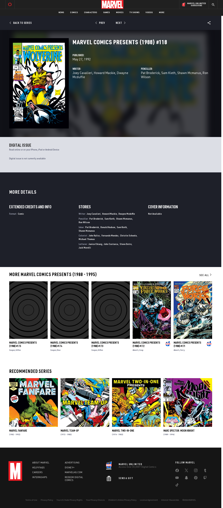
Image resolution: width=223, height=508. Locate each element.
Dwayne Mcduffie (126, 213)
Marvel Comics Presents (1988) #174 (64, 344)
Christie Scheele (128, 235)
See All (205, 275)
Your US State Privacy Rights (70, 500)
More (162, 12)
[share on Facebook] (177, 471)
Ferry (182, 350)
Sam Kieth (168, 73)
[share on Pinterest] (195, 478)
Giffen (18, 350)
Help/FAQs (38, 467)
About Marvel (40, 462)
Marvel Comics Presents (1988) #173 (105, 344)
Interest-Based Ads (170, 500)
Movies (119, 12)
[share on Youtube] (177, 478)
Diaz (59, 350)
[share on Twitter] (186, 471)
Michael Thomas (87, 239)
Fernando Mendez (109, 235)
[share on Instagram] (195, 471)
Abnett (135, 350)
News (61, 12)
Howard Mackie (104, 73)
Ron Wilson (84, 222)
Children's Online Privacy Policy (122, 500)
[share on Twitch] (205, 478)
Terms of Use (31, 500)
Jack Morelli (85, 247)
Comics (74, 12)
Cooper (12, 350)
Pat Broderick (150, 73)
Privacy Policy (47, 500)
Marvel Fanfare (18, 430)
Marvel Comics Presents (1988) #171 (187, 344)
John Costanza (111, 244)
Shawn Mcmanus (189, 73)
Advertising (72, 462)
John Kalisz (94, 235)
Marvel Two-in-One (123, 430)
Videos (149, 12)
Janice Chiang (95, 244)
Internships (39, 477)
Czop (141, 350)
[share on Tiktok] (177, 485)
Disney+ (70, 467)
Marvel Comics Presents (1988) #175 (23, 344)
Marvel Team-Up (70, 430)
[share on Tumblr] (205, 471)
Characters (90, 12)
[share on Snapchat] (186, 478)
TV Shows (135, 12)
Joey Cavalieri (82, 73)
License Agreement (149, 500)
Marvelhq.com (73, 472)
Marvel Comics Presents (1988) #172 (146, 344)
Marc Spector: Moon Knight (179, 430)
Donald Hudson (107, 227)
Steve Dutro (126, 244)
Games (106, 12)
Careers (37, 472)
